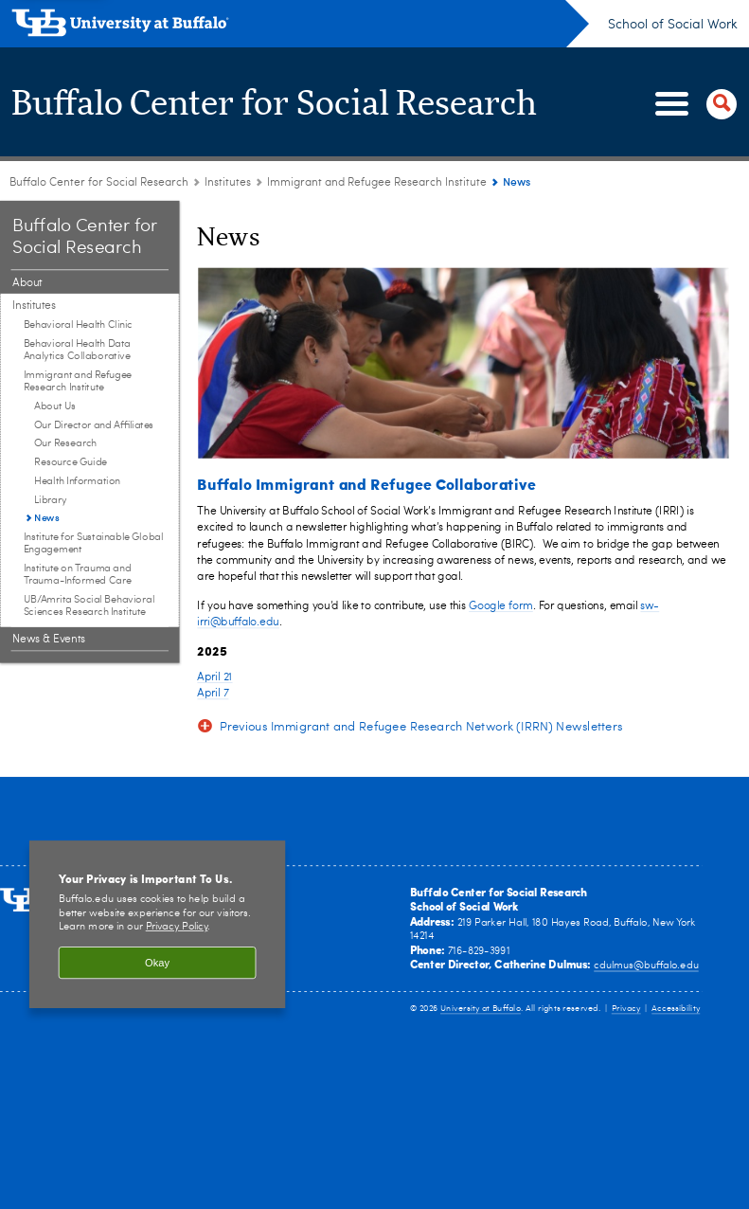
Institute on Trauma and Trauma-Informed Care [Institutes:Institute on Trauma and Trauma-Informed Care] (78, 575)
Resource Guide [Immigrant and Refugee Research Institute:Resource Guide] (70, 463)
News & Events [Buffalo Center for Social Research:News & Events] (48, 639)
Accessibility (675, 1008)
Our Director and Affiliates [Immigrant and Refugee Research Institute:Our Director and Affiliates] (93, 425)
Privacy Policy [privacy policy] (177, 927)
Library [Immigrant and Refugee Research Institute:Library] (50, 500)
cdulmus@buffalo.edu (646, 966)
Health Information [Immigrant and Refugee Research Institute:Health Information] (77, 482)
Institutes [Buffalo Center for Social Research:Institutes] (228, 183)
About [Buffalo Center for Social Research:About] (27, 283)
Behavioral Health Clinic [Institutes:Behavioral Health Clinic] (78, 325)
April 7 (212, 693)
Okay (157, 962)
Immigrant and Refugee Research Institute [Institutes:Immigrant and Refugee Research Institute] (377, 183)
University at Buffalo (480, 1008)
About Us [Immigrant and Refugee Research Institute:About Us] (55, 407)
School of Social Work (673, 24)
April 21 (214, 677)
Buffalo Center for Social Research (274, 104)
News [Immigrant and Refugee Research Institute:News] (46, 518)
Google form (501, 605)
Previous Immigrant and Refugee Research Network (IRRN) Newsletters (421, 728)
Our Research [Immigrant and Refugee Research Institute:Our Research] (65, 444)
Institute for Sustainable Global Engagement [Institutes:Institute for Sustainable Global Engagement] (93, 543)
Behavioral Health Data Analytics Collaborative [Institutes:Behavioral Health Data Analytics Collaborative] (77, 350)
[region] (157, 924)
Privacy (626, 1008)
